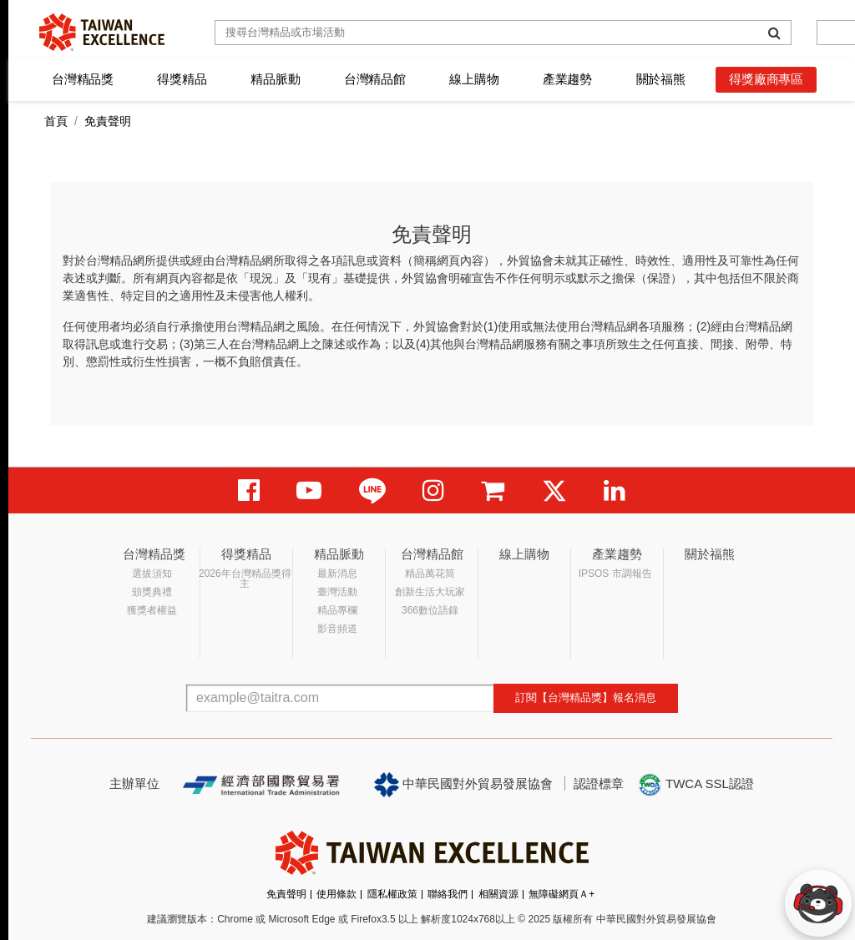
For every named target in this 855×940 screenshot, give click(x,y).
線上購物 (473, 79)
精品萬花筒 (430, 574)
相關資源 (498, 894)
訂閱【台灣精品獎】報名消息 (585, 697)
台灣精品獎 (83, 79)
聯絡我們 (448, 894)
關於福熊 (661, 79)
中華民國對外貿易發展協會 (463, 784)
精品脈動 (275, 79)
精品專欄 (337, 610)
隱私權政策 (392, 894)
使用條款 (336, 894)
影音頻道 (337, 629)
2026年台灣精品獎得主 (245, 579)
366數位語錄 (430, 610)
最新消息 (337, 574)
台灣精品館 (375, 79)
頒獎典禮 (152, 592)
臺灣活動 (337, 592)
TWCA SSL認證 (695, 784)
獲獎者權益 (152, 610)
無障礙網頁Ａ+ (561, 894)
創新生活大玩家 (430, 592)
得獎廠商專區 (766, 79)
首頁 (56, 121)
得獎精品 (181, 79)
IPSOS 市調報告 (615, 574)
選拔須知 (152, 574)
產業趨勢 (567, 79)
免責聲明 (286, 894)
